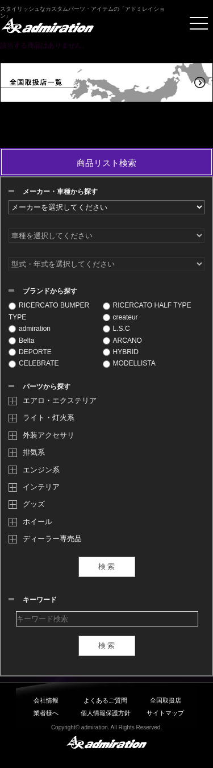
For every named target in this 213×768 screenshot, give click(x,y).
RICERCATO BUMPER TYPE (49, 311)
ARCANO (122, 340)
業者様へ (46, 712)
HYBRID (121, 352)
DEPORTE (30, 352)
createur (120, 317)
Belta (21, 340)
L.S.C (116, 329)
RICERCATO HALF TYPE (147, 305)
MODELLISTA (129, 363)
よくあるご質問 (105, 700)
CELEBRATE (34, 363)
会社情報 (46, 700)
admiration (30, 329)
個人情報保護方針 (106, 712)
